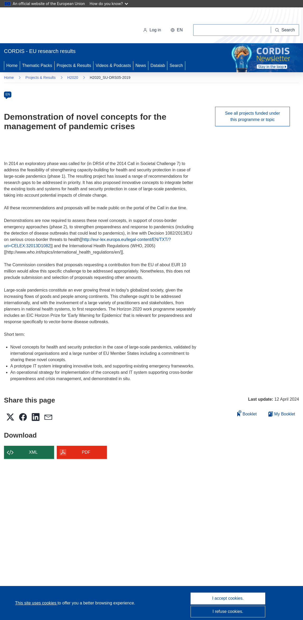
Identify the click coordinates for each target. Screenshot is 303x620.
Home (12, 65)
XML (33, 452)
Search (176, 65)
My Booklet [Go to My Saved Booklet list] (281, 413)
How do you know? (109, 3)
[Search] (285, 30)
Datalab (157, 65)
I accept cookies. (228, 598)
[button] (176, 30)
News (140, 65)
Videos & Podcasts (113, 65)
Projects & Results (74, 65)
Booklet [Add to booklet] (247, 413)
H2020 (72, 77)
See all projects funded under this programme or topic (252, 116)
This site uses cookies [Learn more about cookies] (36, 603)
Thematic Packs (37, 65)
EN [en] (8, 94)
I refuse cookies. (227, 611)
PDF (86, 452)
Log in (152, 30)
